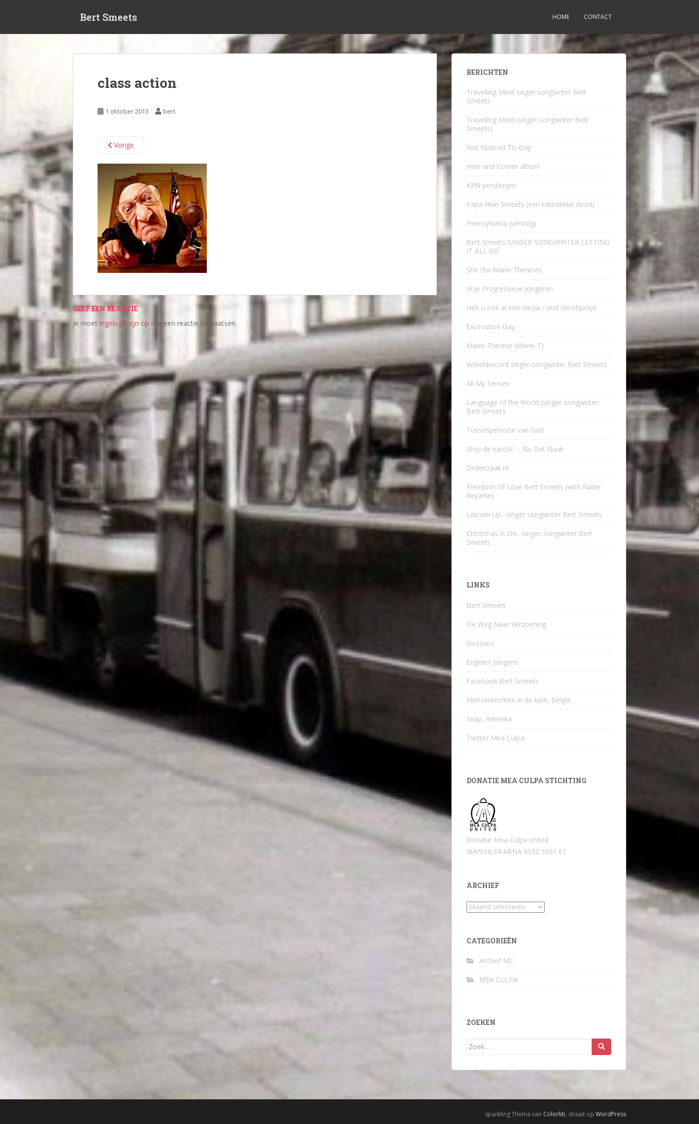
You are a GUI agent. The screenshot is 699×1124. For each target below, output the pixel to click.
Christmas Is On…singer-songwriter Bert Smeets (529, 538)
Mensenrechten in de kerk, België (518, 700)
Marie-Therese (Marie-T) (505, 345)
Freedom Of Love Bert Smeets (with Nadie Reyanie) (533, 491)
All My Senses (488, 383)
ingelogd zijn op (124, 323)
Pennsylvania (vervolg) (501, 223)
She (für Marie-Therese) (503, 269)
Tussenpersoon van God (505, 430)
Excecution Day (490, 326)
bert (169, 111)
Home (560, 17)
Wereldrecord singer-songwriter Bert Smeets (536, 364)
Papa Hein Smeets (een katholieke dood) (530, 204)
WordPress (611, 1114)
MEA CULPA (498, 979)
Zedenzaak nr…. (491, 467)
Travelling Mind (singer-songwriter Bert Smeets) (527, 124)
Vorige (121, 145)
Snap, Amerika (489, 718)
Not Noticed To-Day (498, 147)
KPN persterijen (491, 185)
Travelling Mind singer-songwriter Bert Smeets (526, 96)
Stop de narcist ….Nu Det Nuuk (515, 448)
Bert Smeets (108, 17)
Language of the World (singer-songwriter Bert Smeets (532, 407)
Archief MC (496, 960)
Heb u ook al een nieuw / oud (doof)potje (531, 307)
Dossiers (480, 643)
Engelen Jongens (492, 662)
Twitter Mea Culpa (495, 737)
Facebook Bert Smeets (502, 681)
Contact (598, 17)
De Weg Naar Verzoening (506, 624)
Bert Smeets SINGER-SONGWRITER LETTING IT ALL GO (538, 246)
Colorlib (554, 1114)
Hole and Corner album (502, 166)
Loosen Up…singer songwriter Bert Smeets (534, 514)
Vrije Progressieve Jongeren (509, 288)
